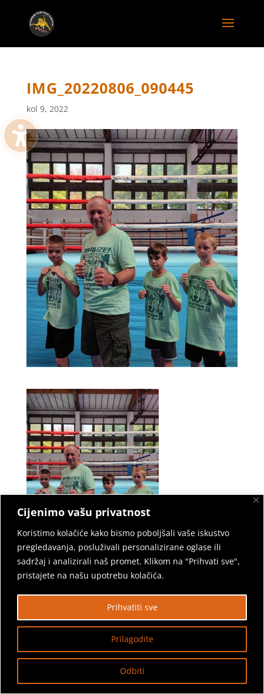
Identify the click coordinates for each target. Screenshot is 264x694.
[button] (228, 30)
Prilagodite (132, 639)
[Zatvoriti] (256, 500)
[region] (132, 594)
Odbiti (132, 670)
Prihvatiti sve (132, 607)
